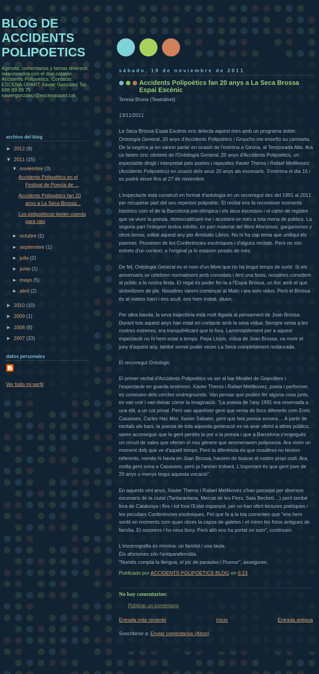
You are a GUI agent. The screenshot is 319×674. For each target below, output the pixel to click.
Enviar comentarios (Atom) (180, 633)
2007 (20, 338)
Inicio (222, 620)
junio (26, 268)
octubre (29, 235)
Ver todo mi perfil (25, 384)
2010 (20, 305)
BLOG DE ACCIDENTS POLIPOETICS (44, 37)
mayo (26, 280)
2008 (20, 327)
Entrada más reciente (142, 620)
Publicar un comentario (153, 605)
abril (25, 290)
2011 (20, 159)
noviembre (32, 168)
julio (25, 257)
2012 (20, 148)
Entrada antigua (295, 620)
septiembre (33, 247)
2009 (20, 316)
